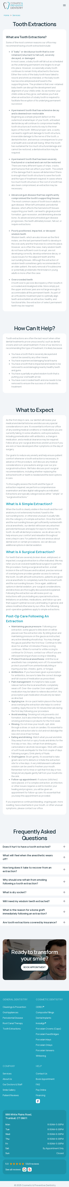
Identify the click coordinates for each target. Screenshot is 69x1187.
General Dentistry (15, 999)
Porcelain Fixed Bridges (47, 1034)
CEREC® (40, 1006)
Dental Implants (43, 1017)
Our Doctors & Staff (12, 1084)
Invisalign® (41, 1023)
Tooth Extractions (12, 1028)
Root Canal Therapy (13, 1023)
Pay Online (41, 1089)
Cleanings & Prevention (14, 1006)
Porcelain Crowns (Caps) (48, 1028)
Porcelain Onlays (44, 1044)
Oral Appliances (10, 1012)
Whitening (41, 1055)
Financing (40, 1095)
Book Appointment (34, 967)
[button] (64, 5)
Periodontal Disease (13, 1017)
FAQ (38, 1084)
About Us (7, 1079)
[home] (12, 5)
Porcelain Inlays (43, 1039)
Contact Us (41, 1073)
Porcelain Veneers (45, 1050)
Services (16, 15)
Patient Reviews (11, 1095)
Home (6, 15)
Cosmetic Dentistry (49, 999)
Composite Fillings (45, 1012)
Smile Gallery (9, 1089)
